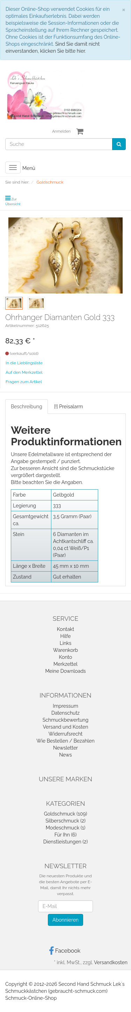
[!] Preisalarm (68, 406)
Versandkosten (111, 962)
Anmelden (61, 131)
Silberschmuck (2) (65, 821)
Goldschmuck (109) (65, 814)
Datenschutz (65, 713)
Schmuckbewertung (65, 720)
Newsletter (65, 748)
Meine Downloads (65, 671)
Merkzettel (65, 664)
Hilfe (65, 636)
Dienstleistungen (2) (65, 841)
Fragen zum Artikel (24, 381)
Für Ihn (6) (65, 835)
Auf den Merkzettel (24, 372)
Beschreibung (26, 406)
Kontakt (65, 629)
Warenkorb (65, 650)
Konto (65, 657)
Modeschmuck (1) (65, 828)
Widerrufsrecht (66, 734)
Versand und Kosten (65, 727)
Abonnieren (65, 920)
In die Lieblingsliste (24, 362)
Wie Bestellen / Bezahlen (65, 741)
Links (66, 643)
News (65, 755)
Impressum (65, 706)
